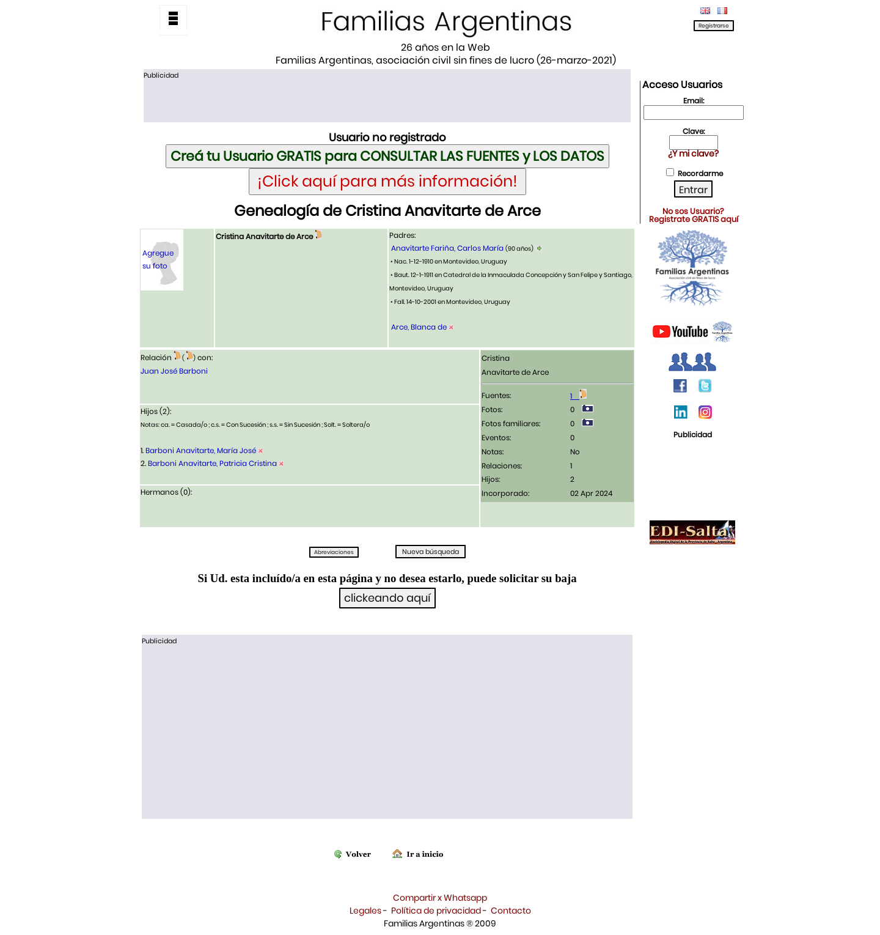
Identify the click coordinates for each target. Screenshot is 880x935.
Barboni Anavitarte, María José (200, 450)
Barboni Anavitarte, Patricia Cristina (212, 463)
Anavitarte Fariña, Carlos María (447, 248)
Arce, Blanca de (419, 327)
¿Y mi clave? (693, 153)
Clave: (694, 131)
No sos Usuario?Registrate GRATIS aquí (693, 215)
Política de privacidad (436, 910)
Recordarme (700, 173)
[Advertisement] (387, 99)
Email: (693, 100)
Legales (365, 910)
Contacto (511, 910)
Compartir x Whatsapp (440, 898)
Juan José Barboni (174, 371)
